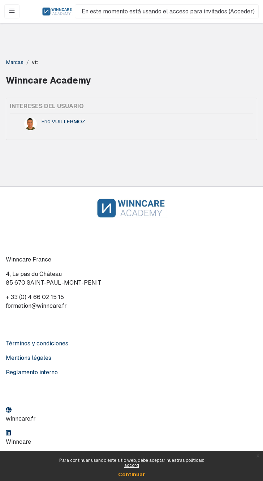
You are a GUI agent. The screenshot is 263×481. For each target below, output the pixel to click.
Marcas (14, 62)
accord (131, 465)
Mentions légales (28, 358)
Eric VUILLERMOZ (63, 121)
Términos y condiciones (37, 343)
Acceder (241, 11)
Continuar (131, 474)
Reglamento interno (32, 372)
